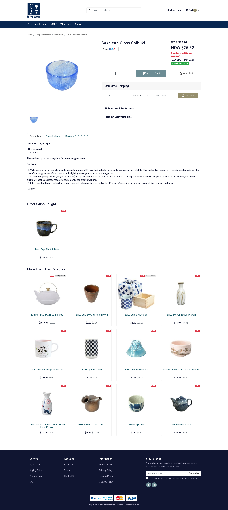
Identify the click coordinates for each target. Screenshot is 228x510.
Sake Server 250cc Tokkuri (91, 424)
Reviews (77, 136)
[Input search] (117, 10)
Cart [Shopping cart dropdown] (191, 10)
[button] (186, 73)
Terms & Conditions (176, 478)
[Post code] (163, 95)
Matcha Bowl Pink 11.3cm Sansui (181, 369)
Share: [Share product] (109, 49)
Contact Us (69, 476)
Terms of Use (105, 464)
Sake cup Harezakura (136, 369)
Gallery (78, 24)
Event (67, 470)
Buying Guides (36, 470)
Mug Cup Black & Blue (47, 249)
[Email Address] (166, 473)
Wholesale (65, 24)
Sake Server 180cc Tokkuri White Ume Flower (47, 426)
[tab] (35, 136)
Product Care (36, 476)
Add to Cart (151, 73)
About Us (68, 464)
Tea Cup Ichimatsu (92, 369)
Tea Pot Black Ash (181, 424)
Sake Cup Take (136, 424)
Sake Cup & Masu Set (136, 314)
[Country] (139, 95)
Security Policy (106, 482)
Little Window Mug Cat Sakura (47, 369)
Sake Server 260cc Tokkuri (181, 314)
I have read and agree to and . (173, 478)
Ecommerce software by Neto (127, 505)
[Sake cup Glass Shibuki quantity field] (117, 73)
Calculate (188, 95)
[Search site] (90, 10)
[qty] (115, 95)
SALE (54, 24)
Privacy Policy (106, 470)
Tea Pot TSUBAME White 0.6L (47, 314)
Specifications (53, 136)
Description (35, 136)
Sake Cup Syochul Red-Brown (92, 314)
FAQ (32, 482)
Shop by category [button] (37, 24)
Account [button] (174, 10)
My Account (35, 464)
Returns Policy (106, 476)
